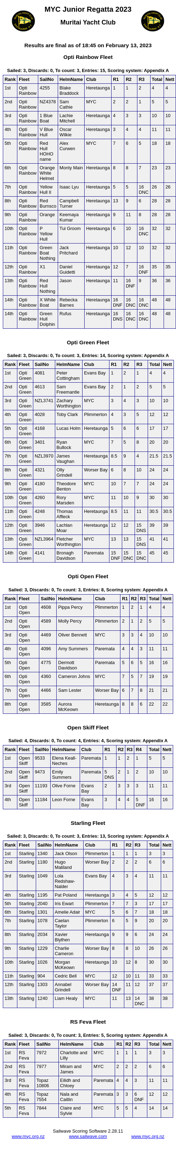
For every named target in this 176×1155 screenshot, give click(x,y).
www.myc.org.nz (28, 1136)
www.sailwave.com (88, 1136)
